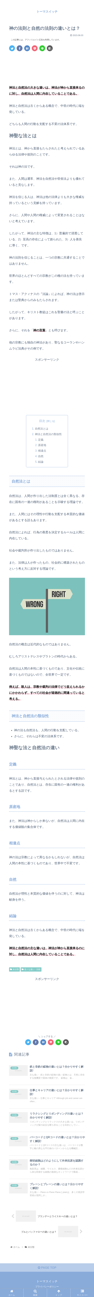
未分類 (14, 969)
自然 (41, 455)
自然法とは (41, 428)
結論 (41, 461)
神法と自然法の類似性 (48, 434)
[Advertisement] (47, 64)
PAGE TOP (47, 1267)
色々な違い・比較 (31, 969)
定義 (41, 439)
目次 (42, 421)
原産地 (42, 444)
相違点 (42, 450)
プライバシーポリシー (47, 1286)
